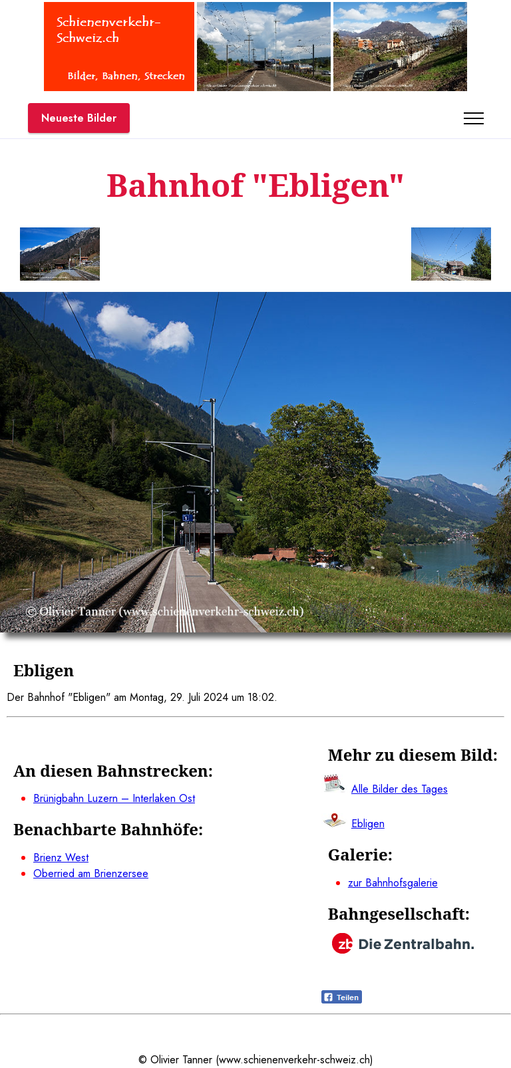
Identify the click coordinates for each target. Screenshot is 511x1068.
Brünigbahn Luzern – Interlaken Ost (114, 798)
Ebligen (368, 823)
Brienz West (60, 857)
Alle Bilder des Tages (399, 789)
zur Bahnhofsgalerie (393, 882)
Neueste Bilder (78, 118)
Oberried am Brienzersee (90, 873)
